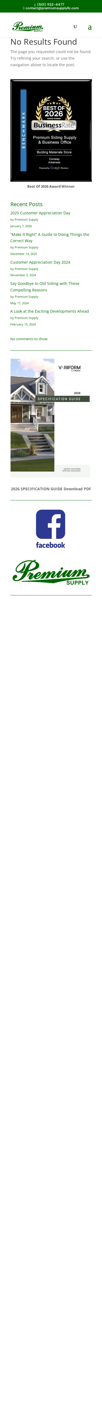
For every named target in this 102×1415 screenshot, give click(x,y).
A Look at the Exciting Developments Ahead (49, 311)
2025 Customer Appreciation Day (40, 212)
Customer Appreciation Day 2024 (40, 262)
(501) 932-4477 (50, 4)
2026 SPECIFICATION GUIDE (37, 488)
